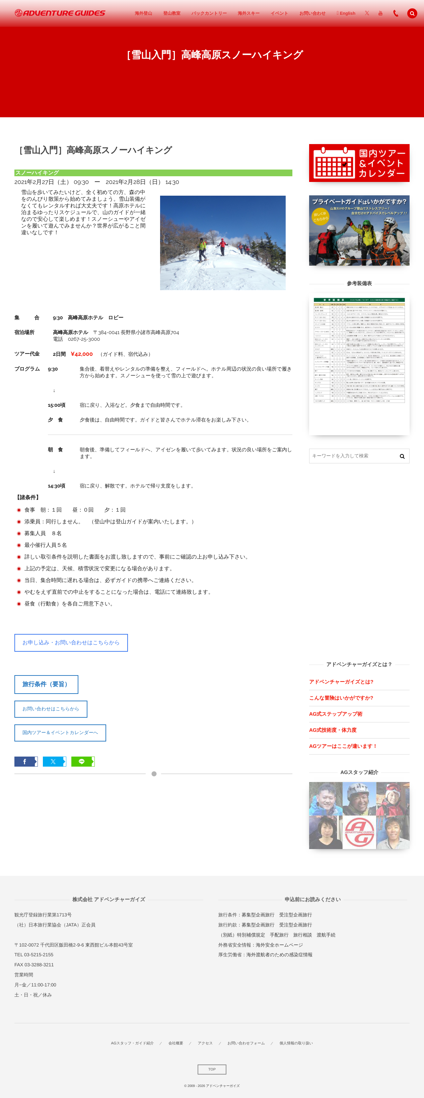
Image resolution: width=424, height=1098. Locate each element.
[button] (412, 13)
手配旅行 (279, 935)
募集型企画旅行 (258, 914)
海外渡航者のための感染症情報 (279, 954)
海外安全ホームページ (279, 945)
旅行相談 (302, 935)
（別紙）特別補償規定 (241, 935)
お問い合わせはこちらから (50, 708)
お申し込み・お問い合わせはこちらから (71, 642)
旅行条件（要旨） (46, 684)
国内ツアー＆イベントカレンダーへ (60, 732)
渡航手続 (326, 935)
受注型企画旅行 (295, 914)
